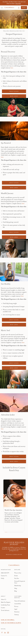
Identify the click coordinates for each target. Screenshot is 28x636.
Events (16, 575)
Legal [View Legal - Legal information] (15, 609)
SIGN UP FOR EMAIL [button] (7, 619)
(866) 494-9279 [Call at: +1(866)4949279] (5, 573)
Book (24, 7)
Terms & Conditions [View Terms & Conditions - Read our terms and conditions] (19, 601)
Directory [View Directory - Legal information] (16, 612)
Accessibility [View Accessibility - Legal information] (17, 603)
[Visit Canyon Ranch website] (14, 565)
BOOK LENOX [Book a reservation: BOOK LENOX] (14, 96)
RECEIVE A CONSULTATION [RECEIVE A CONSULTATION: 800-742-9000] (14, 554)
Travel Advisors (5, 610)
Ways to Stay (17, 573)
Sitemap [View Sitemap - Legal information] (16, 614)
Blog (15, 591)
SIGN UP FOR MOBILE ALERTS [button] (11, 622)
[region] (14, 505)
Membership (17, 585)
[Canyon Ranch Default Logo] (9, 7)
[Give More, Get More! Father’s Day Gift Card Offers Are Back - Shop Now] (18, 3)
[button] (18, 7)
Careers (3, 607)
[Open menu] (2, 8)
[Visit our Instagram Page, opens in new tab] (8, 633)
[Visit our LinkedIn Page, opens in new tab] (5, 633)
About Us (3, 599)
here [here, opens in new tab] (12, 68)
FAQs (2, 578)
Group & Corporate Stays (19, 582)
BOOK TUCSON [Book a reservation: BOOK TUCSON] (14, 91)
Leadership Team (5, 605)
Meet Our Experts (5, 602)
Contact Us (4, 575)
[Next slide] (24, 500)
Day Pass (16, 578)
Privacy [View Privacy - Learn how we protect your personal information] (16, 606)
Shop (15, 588)
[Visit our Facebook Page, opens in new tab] (2, 633)
